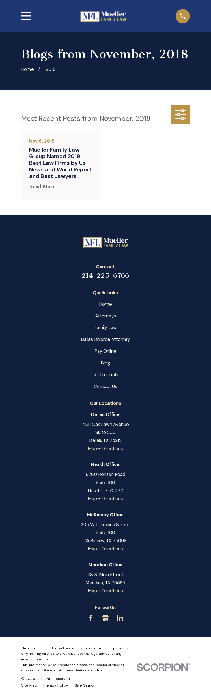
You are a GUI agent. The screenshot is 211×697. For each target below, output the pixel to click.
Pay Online (105, 351)
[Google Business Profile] (105, 618)
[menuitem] (29, 685)
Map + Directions (105, 448)
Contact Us (105, 386)
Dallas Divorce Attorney (105, 339)
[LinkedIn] (120, 618)
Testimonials (105, 375)
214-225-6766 (105, 275)
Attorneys (105, 316)
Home (105, 304)
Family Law (105, 327)
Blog (105, 363)
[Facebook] (91, 618)
